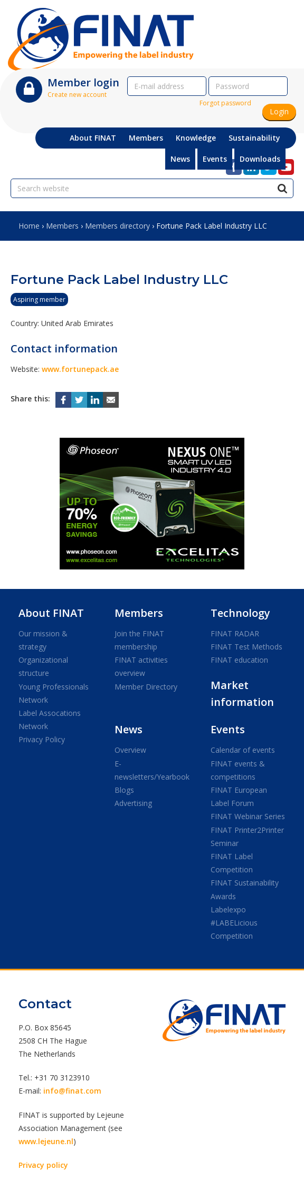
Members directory (117, 226)
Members (62, 226)
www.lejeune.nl (45, 1141)
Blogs (124, 790)
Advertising (133, 803)
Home (29, 226)
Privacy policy (43, 1165)
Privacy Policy (41, 739)
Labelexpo (228, 909)
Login (279, 111)
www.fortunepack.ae (80, 369)
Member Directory (146, 687)
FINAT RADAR (235, 633)
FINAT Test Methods (246, 647)
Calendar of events (243, 750)
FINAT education (239, 660)
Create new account (77, 94)
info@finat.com (72, 1091)
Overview (130, 750)
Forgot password (225, 103)
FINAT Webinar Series (248, 816)
